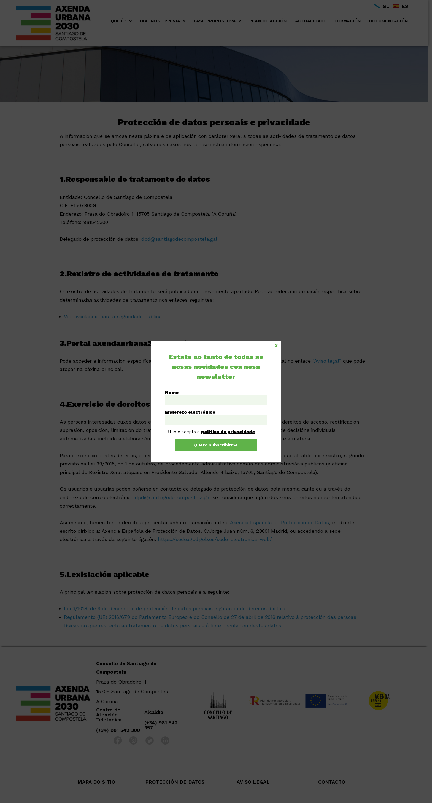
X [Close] (276, 345)
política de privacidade (228, 431)
